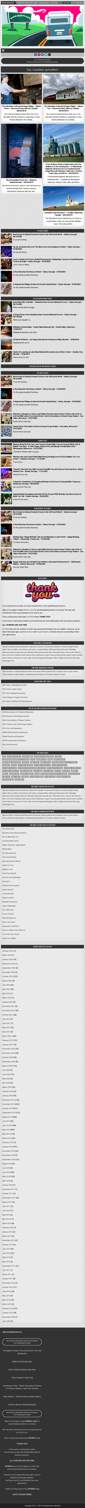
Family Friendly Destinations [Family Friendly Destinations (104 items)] (11, 762)
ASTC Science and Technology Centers (17, 724)
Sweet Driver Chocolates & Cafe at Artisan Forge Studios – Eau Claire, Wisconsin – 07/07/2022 (45, 427)
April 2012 (6, 1261)
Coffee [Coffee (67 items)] (33, 759)
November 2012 (8, 1240)
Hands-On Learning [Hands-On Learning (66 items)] (26, 771)
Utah (29, 658)
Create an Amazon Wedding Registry (22, 1404)
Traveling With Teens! (10, 841)
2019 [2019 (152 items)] (4, 756)
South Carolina (76, 655)
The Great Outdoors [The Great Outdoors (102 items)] (36, 777)
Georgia (70, 646)
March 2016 (7, 1223)
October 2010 (7, 1287)
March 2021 (7, 1036)
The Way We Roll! (9, 853)
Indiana (15, 649)
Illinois (9, 649)
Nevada (45, 652)
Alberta (5, 671)
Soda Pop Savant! (9, 873)
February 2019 (8, 1142)
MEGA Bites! (7, 849)
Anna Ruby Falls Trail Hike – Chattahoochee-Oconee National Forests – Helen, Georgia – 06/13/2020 (48, 303)
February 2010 (8, 1308)
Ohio (33, 655)
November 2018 (8, 1155)
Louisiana (40, 649)
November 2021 (8, 1010)
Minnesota (6, 652)
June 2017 (6, 1206)
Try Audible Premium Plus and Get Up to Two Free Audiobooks (22, 1352)
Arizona (18, 646)
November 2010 (8, 1283)
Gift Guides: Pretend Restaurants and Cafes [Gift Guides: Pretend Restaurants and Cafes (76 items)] (31, 768)
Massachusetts (63, 649)
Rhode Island (66, 655)
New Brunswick (35, 671)
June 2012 (6, 1253)
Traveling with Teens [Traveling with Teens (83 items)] (63, 777)
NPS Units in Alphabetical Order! (14, 685)
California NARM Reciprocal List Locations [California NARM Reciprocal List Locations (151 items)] (16, 759)
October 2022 (7, 976)
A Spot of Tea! (8, 865)
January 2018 (7, 1185)
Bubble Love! (7, 869)
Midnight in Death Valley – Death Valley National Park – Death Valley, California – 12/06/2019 (44, 328)
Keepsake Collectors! (10, 926)
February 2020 (8, 1091)
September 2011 (8, 1266)
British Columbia (14, 671)
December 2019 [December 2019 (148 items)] (41, 759)
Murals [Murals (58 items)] (5, 774)
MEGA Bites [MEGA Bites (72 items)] (66, 771)
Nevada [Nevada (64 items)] (37, 774)
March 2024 (7, 955)
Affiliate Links (28, 610)
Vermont (34, 658)
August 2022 (7, 980)
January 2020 (7, 1095)
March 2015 (7, 1236)
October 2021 (7, 1015)
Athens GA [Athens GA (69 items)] (58, 756)
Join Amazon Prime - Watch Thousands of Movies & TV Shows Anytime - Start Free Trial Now (22, 1387)
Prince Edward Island (10, 674)
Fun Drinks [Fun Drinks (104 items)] (6, 765)
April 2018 (6, 1181)
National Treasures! (9, 902)
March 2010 (7, 1304)
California (32, 646)
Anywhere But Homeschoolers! (14, 833)
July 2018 (6, 1168)
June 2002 (6, 1321)
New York (6, 655)
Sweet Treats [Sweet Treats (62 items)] (16, 777)
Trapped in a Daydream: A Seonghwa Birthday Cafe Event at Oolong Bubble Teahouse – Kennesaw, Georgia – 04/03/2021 (47, 482)
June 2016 (6, 1210)
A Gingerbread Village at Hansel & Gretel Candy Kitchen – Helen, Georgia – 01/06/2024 (47, 284)
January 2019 (7, 1146)
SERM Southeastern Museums (14, 740)
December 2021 (8, 1006)
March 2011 (7, 1274)
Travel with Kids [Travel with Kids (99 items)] (8, 779)
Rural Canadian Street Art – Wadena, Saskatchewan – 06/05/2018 (21, 181)
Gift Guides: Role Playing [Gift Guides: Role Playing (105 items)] (54, 768)
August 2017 (7, 1202)
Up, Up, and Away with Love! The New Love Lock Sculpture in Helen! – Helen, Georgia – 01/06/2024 (47, 248)
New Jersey (66, 652)
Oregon (46, 655)
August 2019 (7, 1117)
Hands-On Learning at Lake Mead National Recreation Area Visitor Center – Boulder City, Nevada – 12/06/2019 (48, 353)
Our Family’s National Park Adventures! (17, 701)
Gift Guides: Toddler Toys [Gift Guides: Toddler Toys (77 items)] (72, 768)
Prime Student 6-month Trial (22, 1377)
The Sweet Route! (9, 857)
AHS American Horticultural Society (15, 716)
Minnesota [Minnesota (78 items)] (74, 771)
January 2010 (7, 1312)
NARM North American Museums (15, 732)
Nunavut (57, 674)
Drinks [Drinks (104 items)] (50, 759)
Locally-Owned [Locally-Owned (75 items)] (48, 771)
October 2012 (7, 1244)
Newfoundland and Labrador (52, 671)
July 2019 (6, 1121)
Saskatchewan (31, 674)
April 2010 (6, 1300)
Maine (46, 649)
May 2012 (6, 1257)
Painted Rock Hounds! (11, 885)
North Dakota (26, 655)
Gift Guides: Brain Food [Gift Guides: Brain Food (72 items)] (25, 765)
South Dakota (7, 658)
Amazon (30, 632)
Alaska (12, 646)
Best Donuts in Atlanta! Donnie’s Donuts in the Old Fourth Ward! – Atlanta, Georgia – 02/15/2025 (45, 235)
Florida (63, 646)
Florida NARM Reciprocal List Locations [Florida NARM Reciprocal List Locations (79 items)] (64, 762)
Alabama (5, 646)
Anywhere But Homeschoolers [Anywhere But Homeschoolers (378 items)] (44, 756)
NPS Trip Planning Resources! (14, 693)
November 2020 (8, 1053)
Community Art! (8, 893)
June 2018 (6, 1172)
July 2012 (6, 1249)
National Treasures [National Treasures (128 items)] (27, 774)
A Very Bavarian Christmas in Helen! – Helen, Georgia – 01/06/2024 (39, 272)
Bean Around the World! (11, 861)
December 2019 (8, 1100)
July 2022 (6, 985)
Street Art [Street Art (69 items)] (6, 777)
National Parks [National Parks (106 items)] (14, 774)
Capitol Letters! (8, 897)
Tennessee (17, 658)
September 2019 (8, 1112)
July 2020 (6, 1070)
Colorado (40, 646)
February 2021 (8, 1040)
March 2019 (7, 1138)
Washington (48, 658)
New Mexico (76, 652)
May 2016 (6, 1215)
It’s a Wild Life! (8, 910)
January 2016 (7, 1232)
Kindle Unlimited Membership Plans (22, 1369)
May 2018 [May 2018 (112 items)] (57, 771)
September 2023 (8, 968)
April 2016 (6, 1219)
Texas (24, 658)
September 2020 (8, 1061)
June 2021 (6, 1023)
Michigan (72, 649)
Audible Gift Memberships (22, 1361)
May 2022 (6, 989)
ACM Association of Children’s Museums (18, 712)
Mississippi (15, 652)
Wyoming (76, 658)
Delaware (57, 646)
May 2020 (6, 1078)
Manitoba (24, 671)
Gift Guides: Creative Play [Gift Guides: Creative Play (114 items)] (42, 765)
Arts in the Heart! (8, 922)
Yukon (63, 674)
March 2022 (7, 997)
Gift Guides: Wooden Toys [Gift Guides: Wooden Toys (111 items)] (10, 771)
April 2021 (6, 1032)
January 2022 (7, 1002)
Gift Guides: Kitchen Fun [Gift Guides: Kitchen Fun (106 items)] (59, 765)
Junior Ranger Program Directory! (15, 697)
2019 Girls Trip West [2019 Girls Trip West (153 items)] (14, 756)
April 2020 (6, 1083)
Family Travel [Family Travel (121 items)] (35, 762)
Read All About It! (9, 918)
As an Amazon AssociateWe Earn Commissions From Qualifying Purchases (42, 61)
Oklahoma (39, 655)
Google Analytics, (43, 632)
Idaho (4, 649)
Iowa (20, 649)
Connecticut (48, 646)
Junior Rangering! (9, 906)
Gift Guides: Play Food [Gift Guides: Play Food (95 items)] (9, 768)
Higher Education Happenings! (13, 845)
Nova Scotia (67, 671)
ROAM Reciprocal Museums (13, 736)
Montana (30, 652)
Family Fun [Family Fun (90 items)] (25, 762)
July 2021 (6, 1019)
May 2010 (6, 1295)
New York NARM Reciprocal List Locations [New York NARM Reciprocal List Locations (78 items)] (54, 774)
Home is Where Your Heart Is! (13, 930)
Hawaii (75, 646)
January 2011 (7, 1278)
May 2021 (6, 1027)
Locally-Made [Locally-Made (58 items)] (38, 771)
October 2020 (7, 1057)
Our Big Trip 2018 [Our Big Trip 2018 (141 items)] (74, 774)
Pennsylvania (55, 655)
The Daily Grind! (8, 829)
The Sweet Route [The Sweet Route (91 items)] (50, 777)
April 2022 (6, 993)
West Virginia (59, 658)
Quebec (22, 674)
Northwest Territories (45, 674)
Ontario (75, 671)
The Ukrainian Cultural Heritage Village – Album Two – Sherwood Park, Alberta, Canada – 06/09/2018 (63, 108)
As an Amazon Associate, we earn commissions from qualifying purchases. (34, 606)
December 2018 (8, 1151)
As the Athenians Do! (10, 837)
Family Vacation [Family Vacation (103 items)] (45, 762)
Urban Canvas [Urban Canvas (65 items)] (19, 779)
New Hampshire (55, 652)
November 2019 (8, 1104)
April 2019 (6, 1134)
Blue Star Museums (10, 744)
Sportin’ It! (6, 881)
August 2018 (7, 1163)
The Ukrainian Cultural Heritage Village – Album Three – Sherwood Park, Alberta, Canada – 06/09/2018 (21, 108)
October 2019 (7, 1108)
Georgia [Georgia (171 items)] (14, 765)
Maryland (52, 649)
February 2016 (8, 1227)
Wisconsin (68, 658)
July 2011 (6, 1270)
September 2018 (8, 1159)
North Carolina (15, 655)
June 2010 (6, 1291)
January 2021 (7, 1044)
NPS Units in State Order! (12, 689)
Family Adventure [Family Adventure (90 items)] (59, 759)
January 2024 (7, 959)
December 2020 (8, 1049)
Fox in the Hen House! (10, 934)
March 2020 (7, 1087)
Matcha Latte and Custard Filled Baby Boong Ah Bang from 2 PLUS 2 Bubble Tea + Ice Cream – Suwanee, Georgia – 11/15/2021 (46, 457)
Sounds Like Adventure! (11, 877)
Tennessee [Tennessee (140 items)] (25, 777)
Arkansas (25, 646)
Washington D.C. (8, 661)
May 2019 (6, 1129)
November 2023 (8, 964)
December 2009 (8, 1317)
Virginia (41, 658)
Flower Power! (8, 914)
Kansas (25, 649)
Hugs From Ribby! (9, 938)
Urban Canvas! (7, 889)
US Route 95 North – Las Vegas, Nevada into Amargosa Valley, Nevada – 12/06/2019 (46, 339)
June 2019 (6, 1125)
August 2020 (7, 1066)
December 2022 (8, 972)
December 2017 (8, 1189)
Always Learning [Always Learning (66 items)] (27, 756)
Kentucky (32, 649)
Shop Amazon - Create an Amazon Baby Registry (22, 1396)
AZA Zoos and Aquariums (12, 728)
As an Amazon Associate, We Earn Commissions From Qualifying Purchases (22, 1342)
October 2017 (7, 1193)
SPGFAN (30, 617)
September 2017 (8, 1198)
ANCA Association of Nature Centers (16, 720)
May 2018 (6, 1176)
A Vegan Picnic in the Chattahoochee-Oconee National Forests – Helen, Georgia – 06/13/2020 (45, 315)
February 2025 (8, 951)
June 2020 (6, 1074)
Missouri (23, 652)
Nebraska (38, 652)
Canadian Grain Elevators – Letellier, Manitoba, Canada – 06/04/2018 (63, 213)
